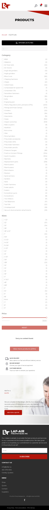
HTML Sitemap (31, 507)
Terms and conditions (20, 507)
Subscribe (24, 457)
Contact (4, 489)
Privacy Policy (10, 507)
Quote (4, 485)
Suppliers (5, 492)
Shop (4, 482)
